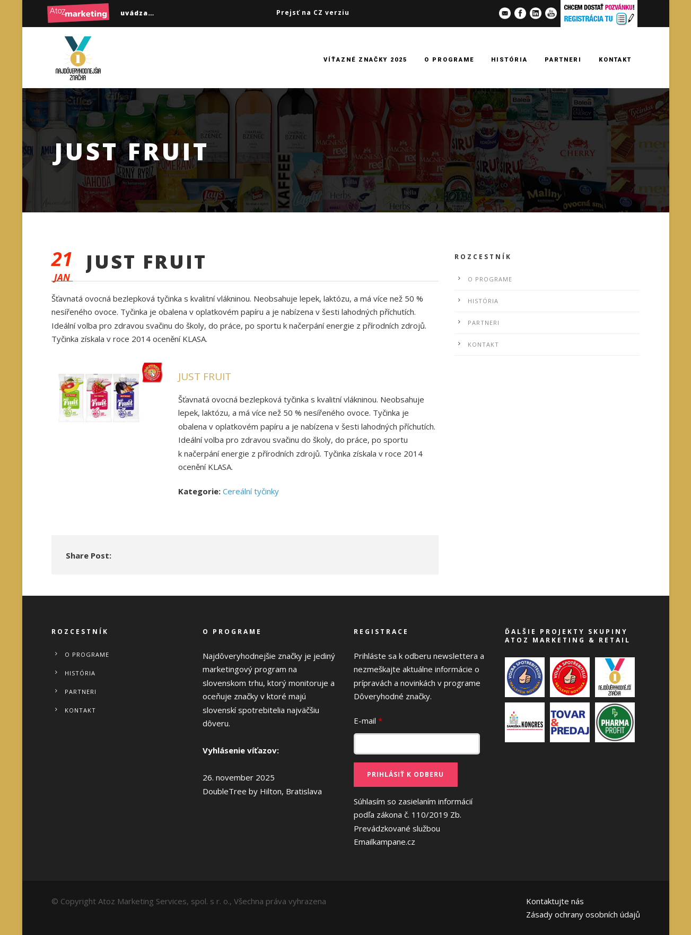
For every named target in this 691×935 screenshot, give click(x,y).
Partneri (563, 59)
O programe (449, 59)
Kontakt (615, 59)
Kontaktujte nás (555, 901)
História (509, 59)
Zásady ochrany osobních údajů (583, 914)
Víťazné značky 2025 (365, 59)
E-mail (368, 720)
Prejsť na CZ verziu (312, 12)
